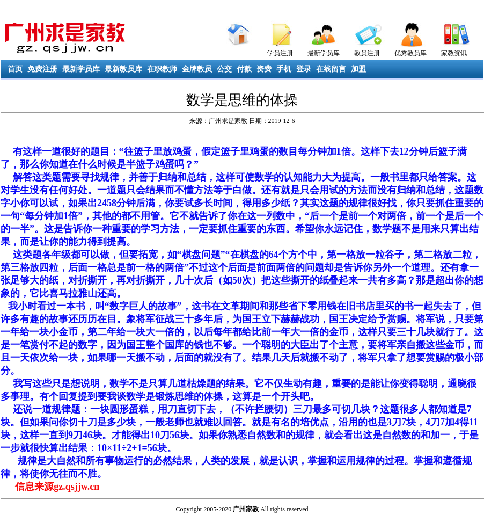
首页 (15, 69)
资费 (264, 69)
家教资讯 (454, 53)
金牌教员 (197, 69)
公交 (224, 69)
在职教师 (162, 69)
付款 (244, 69)
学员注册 (280, 53)
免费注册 (42, 69)
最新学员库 (323, 53)
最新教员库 (123, 69)
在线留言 (331, 69)
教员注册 (367, 53)
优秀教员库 (410, 53)
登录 (303, 69)
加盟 (358, 69)
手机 (283, 69)
